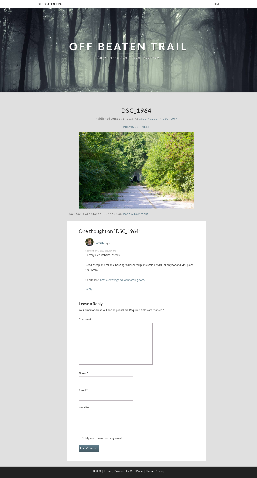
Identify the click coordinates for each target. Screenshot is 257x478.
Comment (85, 319)
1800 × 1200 (148, 118)
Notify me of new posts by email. (102, 438)
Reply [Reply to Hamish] (88, 289)
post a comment (136, 214)
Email (83, 390)
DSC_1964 (170, 118)
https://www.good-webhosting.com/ (122, 280)
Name (83, 373)
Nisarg (160, 471)
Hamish (99, 243)
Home (216, 3)
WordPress (136, 471)
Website (84, 407)
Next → (148, 127)
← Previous (128, 127)
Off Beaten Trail (51, 4)
